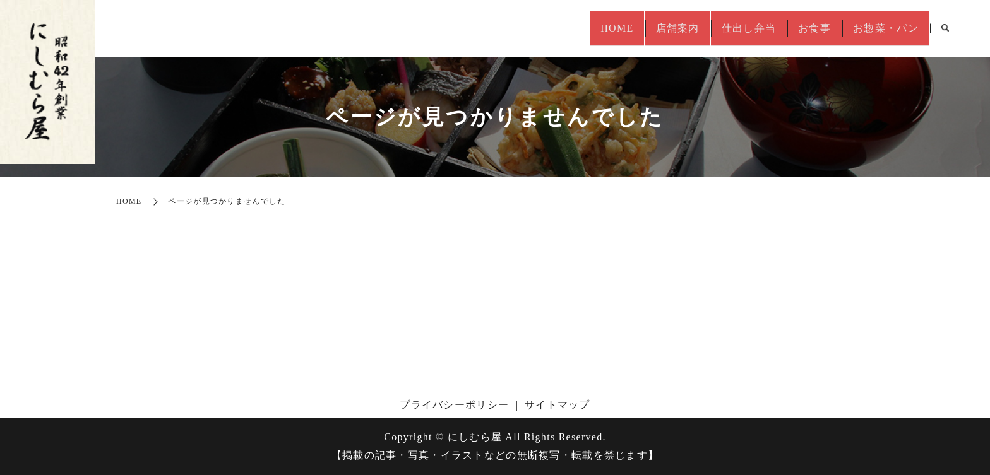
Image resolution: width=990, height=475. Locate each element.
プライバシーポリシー (454, 404)
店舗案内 (646, 28)
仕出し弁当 (726, 28)
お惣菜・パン (881, 28)
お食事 (801, 28)
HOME (576, 28)
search (945, 29)
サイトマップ (557, 404)
